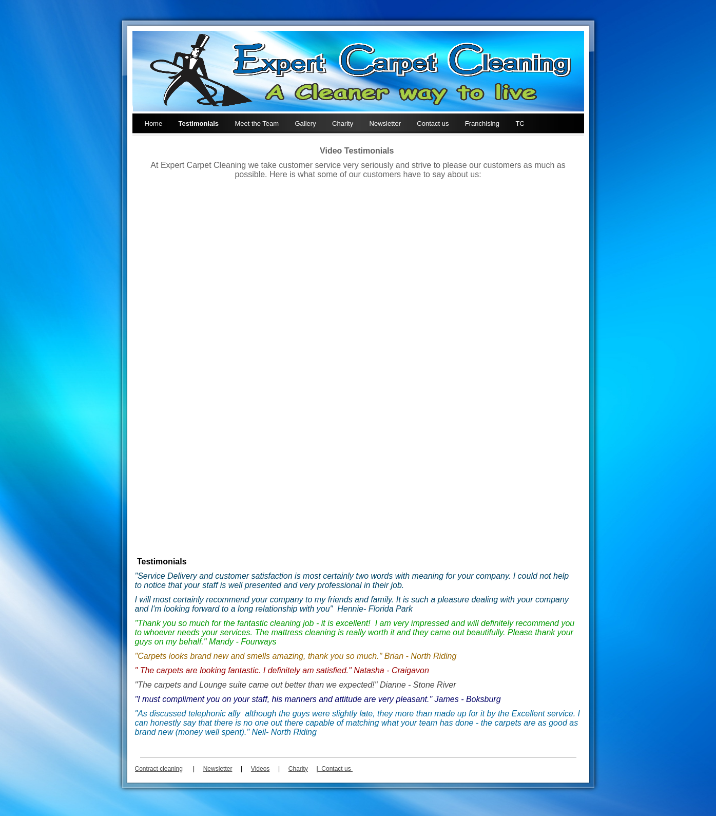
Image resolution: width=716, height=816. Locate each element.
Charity (342, 123)
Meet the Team (257, 123)
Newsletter (385, 123)
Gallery (305, 123)
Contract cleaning (159, 768)
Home (154, 123)
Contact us (433, 123)
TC (519, 123)
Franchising (482, 123)
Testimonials (199, 123)
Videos (260, 768)
